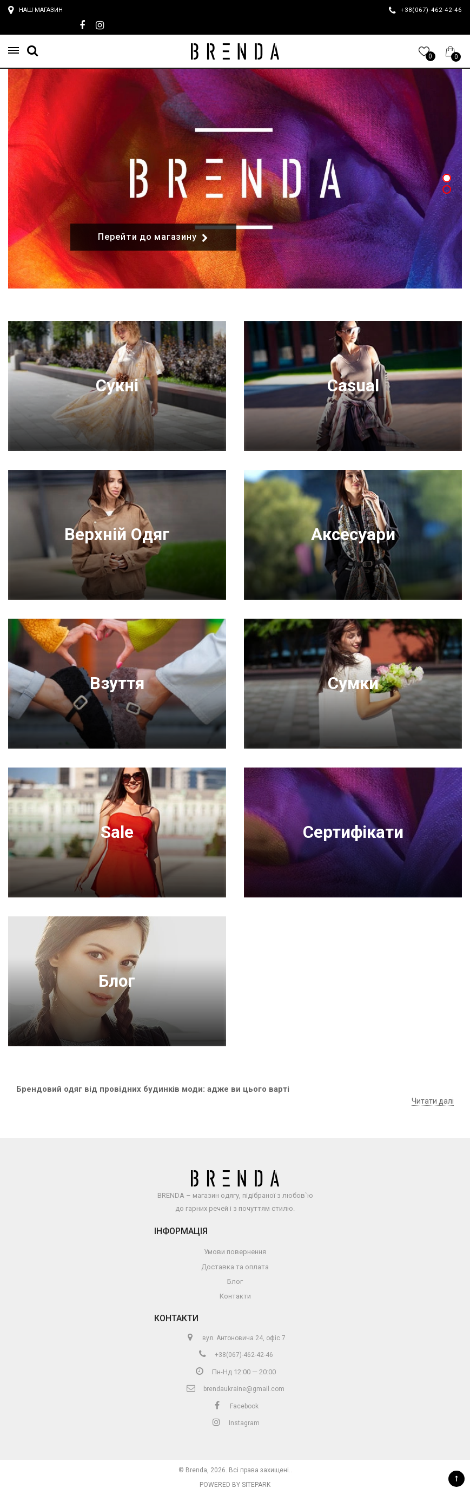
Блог (116, 981)
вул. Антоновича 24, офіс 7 (235, 1338)
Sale (117, 832)
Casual (353, 386)
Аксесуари (353, 534)
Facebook (235, 1406)
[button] (17, 51)
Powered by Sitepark (235, 1485)
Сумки (353, 683)
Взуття (117, 683)
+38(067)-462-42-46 (235, 1355)
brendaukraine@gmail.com (235, 1389)
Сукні (117, 386)
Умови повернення (235, 1252)
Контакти (235, 1296)
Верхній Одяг (117, 534)
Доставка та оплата (235, 1267)
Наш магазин (35, 10)
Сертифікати (353, 832)
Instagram (235, 1423)
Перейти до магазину (153, 237)
